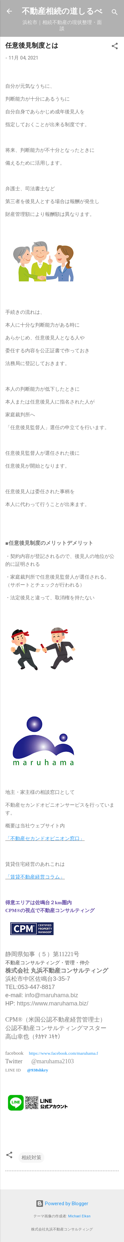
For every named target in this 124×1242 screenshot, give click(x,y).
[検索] (115, 13)
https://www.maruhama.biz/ (52, 1003)
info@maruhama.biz (51, 995)
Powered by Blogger (62, 1204)
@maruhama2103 (52, 1061)
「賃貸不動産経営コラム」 (35, 877)
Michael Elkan (79, 1216)
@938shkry (37, 1070)
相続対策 (31, 1158)
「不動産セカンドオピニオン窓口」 (45, 838)
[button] (115, 47)
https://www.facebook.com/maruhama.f (63, 1053)
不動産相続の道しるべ (62, 11)
